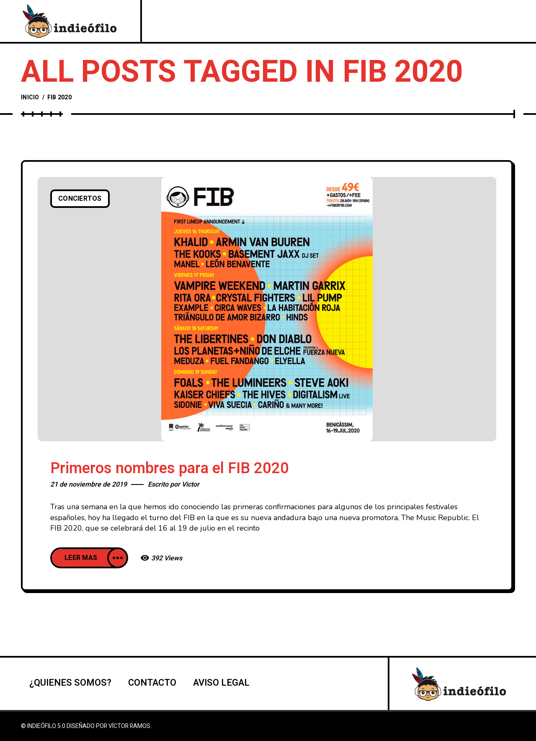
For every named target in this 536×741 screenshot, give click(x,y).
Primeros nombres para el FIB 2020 (169, 468)
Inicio (30, 97)
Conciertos (80, 199)
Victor (190, 484)
